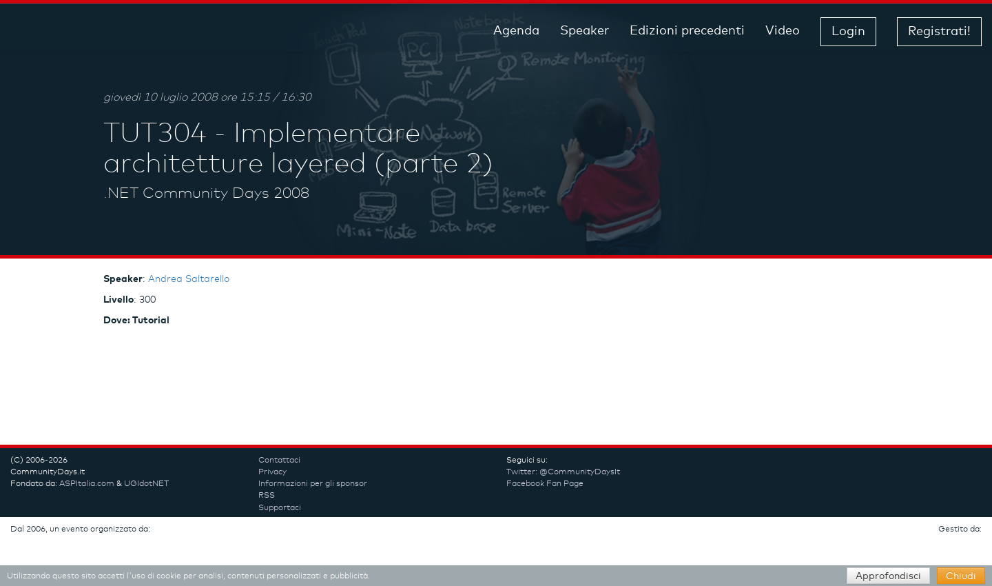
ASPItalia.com (86, 484)
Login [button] (848, 32)
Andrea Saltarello (188, 279)
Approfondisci (888, 576)
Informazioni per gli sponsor (312, 484)
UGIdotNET (146, 484)
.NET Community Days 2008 (206, 193)
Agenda (516, 31)
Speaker (584, 31)
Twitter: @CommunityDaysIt (563, 472)
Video (782, 31)
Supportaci (279, 508)
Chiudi (961, 576)
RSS (266, 496)
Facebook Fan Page (544, 484)
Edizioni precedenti (687, 31)
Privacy (272, 472)
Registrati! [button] (939, 32)
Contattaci (279, 460)
